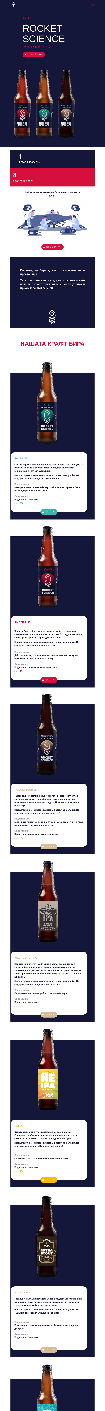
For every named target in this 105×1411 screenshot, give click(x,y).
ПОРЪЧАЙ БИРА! (34, 54)
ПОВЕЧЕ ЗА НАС (53, 247)
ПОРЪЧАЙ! (49, 512)
